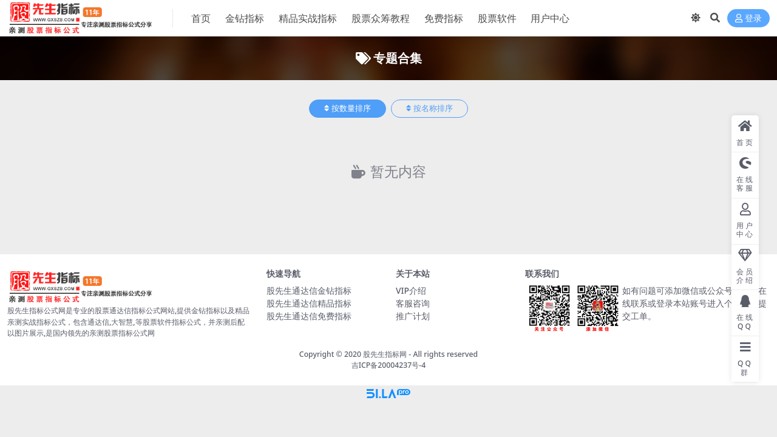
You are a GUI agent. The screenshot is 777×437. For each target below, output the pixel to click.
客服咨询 (413, 303)
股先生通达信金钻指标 (308, 290)
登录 (748, 18)
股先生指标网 (385, 354)
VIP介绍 (411, 290)
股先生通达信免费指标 (308, 316)
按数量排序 (347, 108)
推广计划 (413, 316)
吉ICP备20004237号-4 (388, 365)
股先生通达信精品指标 (308, 303)
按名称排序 (429, 108)
